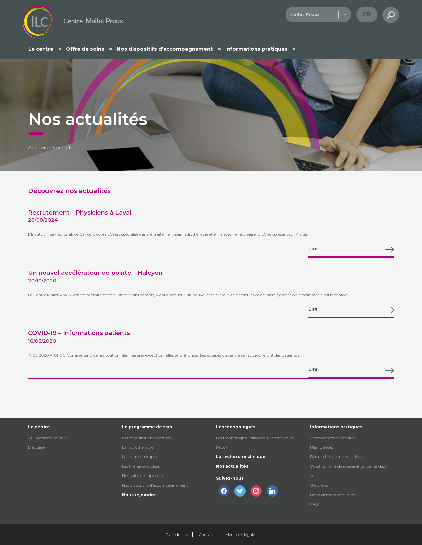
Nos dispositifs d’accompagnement (165, 49)
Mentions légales (241, 534)
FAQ (314, 504)
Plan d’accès (321, 447)
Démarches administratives (336, 456)
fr (367, 14)
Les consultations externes (146, 437)
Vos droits (319, 485)
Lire (351, 249)
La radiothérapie (137, 447)
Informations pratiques (256, 49)
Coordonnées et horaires (332, 437)
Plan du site (177, 534)
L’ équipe (36, 447)
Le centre (40, 49)
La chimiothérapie (139, 456)
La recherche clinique (241, 456)
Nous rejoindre (139, 494)
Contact (206, 534)
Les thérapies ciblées (141, 466)
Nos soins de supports (142, 475)
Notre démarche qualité (332, 494)
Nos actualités (232, 466)
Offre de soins (85, 49)
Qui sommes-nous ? (47, 437)
